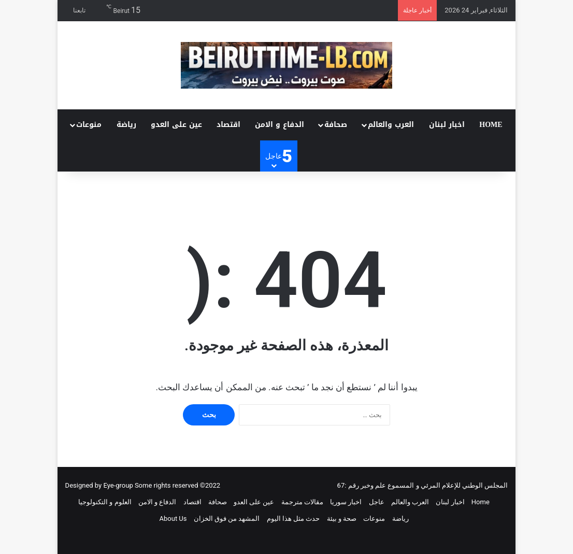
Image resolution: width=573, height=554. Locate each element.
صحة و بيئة (341, 518)
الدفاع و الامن (279, 125)
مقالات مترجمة (302, 502)
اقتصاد (228, 125)
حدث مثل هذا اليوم (293, 518)
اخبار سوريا (346, 502)
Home (490, 125)
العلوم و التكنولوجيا (104, 502)
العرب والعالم (391, 125)
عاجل (376, 502)
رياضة (126, 125)
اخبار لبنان (447, 125)
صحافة (335, 125)
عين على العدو (176, 125)
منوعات (89, 125)
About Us (173, 518)
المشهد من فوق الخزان (227, 518)
